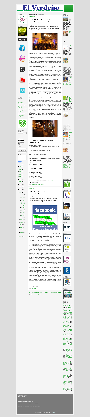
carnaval (65, 367)
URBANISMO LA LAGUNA (21, 116)
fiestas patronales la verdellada (67, 308)
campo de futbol (66, 374)
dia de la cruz (69, 356)
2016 (20, 182)
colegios (67, 341)
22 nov (22, 207)
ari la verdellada (66, 361)
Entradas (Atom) (38, 294)
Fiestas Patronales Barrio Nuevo (67, 333)
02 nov (22, 217)
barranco (65, 343)
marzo (21, 230)
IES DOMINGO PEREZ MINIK (21, 103)
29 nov (22, 198)
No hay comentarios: (55, 180)
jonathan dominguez (67, 371)
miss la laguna (66, 376)
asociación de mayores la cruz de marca (67, 351)
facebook (34, 288)
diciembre (22, 194)
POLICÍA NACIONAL (22, 109)
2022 (20, 172)
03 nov (22, 215)
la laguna (68, 390)
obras (64, 324)
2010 (20, 192)
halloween (65, 364)
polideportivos (65, 384)
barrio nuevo (66, 322)
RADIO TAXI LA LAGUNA (21, 111)
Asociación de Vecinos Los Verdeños (67, 320)
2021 (20, 174)
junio (21, 225)
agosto (21, 222)
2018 (20, 179)
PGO (64, 382)
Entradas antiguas (56, 292)
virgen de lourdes (67, 339)
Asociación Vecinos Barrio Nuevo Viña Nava (67, 329)
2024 (20, 169)
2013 (20, 187)
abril (21, 229)
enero (21, 234)
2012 (20, 189)
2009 (20, 236)
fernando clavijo (66, 375)
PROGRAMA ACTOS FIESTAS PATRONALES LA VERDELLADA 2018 (67, 166)
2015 (20, 184)
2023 (20, 171)
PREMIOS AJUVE (67, 348)
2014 (20, 186)
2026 (20, 166)
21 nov (22, 209)
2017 (20, 181)
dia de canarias (69, 349)
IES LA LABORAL (21, 105)
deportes (65, 365)
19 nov (22, 210)
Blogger (53, 412)
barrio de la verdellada (67, 304)
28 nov (22, 200)
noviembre (22, 195)
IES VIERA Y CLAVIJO (20, 107)
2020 (20, 176)
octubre (22, 219)
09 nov (22, 212)
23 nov (22, 202)
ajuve (67, 314)
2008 (20, 237)
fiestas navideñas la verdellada (38, 184)
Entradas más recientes (35, 292)
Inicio (46, 292)
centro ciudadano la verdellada (67, 345)
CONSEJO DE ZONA (67, 368)
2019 (20, 177)
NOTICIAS (32, 16)
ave (68, 382)
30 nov (22, 197)
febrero (21, 232)
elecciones (65, 338)
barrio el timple (69, 355)
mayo (21, 227)
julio (21, 224)
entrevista (65, 389)
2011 (20, 191)
